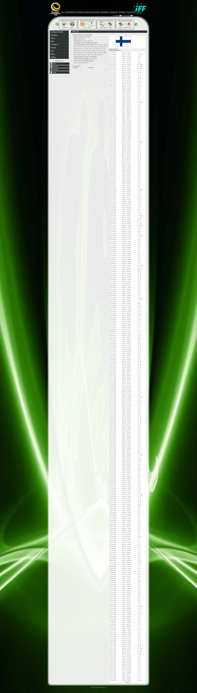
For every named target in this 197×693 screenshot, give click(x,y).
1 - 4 (139, 108)
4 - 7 (139, 373)
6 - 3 (139, 126)
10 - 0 (139, 574)
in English (118, 15)
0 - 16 (139, 72)
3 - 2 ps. (140, 265)
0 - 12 (139, 417)
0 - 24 (139, 160)
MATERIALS (122, 12)
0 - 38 (139, 273)
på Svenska (128, 15)
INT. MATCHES (131, 12)
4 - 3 (139, 192)
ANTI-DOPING (104, 12)
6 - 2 (139, 341)
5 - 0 (139, 634)
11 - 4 (139, 239)
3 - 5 (139, 124)
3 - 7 (139, 283)
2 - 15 (139, 365)
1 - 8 (139, 355)
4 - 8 (139, 427)
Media (52, 41)
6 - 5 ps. (140, 64)
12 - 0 (139, 82)
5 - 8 (139, 287)
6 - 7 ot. (140, 397)
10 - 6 (139, 152)
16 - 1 (139, 305)
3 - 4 (139, 110)
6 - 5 (139, 70)
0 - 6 (139, 184)
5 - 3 (139, 52)
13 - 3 (139, 469)
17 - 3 (139, 271)
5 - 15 (139, 401)
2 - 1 (139, 630)
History (53, 54)
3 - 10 (139, 203)
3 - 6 (139, 227)
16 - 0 (139, 500)
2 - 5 (139, 140)
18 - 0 (139, 78)
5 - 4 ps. (140, 66)
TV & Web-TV (54, 44)
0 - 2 (139, 632)
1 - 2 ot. (140, 650)
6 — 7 (106, 24)
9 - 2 (139, 221)
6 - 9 (139, 257)
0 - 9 (139, 592)
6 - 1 (139, 130)
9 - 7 (139, 391)
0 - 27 (139, 156)
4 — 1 (68, 24)
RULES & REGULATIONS (92, 12)
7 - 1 (139, 134)
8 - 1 (139, 62)
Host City (53, 47)
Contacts (53, 57)
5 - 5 (139, 188)
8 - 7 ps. (140, 494)
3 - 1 (139, 118)
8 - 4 (139, 112)
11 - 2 (139, 56)
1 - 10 (139, 277)
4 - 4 (139, 88)
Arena (52, 51)
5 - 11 (139, 297)
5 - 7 (139, 60)
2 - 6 (139, 148)
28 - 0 (139, 269)
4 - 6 (139, 90)
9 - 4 (139, 421)
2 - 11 (139, 489)
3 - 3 (139, 357)
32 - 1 (139, 158)
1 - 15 (139, 154)
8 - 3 (139, 106)
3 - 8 (139, 542)
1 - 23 (139, 223)
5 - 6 (139, 409)
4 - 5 (139, 136)
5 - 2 (139, 457)
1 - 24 (139, 86)
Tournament (54, 35)
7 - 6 (139, 309)
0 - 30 (139, 654)
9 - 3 (139, 104)
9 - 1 (139, 662)
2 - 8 (139, 335)
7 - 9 (139, 233)
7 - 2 (139, 201)
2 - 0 (139, 174)
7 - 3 (139, 98)
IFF (63, 12)
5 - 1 (139, 74)
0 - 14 (139, 628)
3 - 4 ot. (140, 299)
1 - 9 (139, 132)
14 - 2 (139, 349)
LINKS (139, 12)
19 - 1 (139, 219)
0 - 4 (139, 146)
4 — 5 (124, 24)
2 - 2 (139, 375)
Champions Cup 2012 (57, 32)
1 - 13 (139, 668)
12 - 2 (139, 345)
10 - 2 (139, 275)
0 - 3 (139, 596)
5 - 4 (139, 122)
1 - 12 (139, 200)
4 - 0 (139, 393)
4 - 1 (139, 301)
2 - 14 (139, 347)
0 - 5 (139, 178)
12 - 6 (139, 170)
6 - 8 (139, 359)
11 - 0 (139, 580)
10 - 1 (139, 638)
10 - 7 (139, 524)
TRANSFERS (113, 12)
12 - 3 (139, 231)
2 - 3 (139, 435)
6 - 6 (139, 209)
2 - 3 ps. (140, 648)
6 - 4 (139, 144)
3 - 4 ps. (140, 68)
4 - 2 (139, 180)
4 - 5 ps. (140, 215)
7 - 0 (139, 100)
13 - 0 (139, 367)
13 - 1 (139, 162)
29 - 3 (139, 303)
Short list (127, 682)
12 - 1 (139, 459)
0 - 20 (139, 461)
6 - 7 (139, 150)
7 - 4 (139, 295)
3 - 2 (139, 92)
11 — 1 (87, 24)
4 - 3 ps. (140, 54)
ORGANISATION (70, 12)
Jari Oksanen (93, 57)
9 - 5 (139, 205)
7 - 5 (139, 327)
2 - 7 (139, 58)
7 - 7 (139, 473)
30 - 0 (139, 646)
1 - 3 (139, 319)
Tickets (53, 38)
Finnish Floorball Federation (89, 43)
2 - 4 (139, 164)
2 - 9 (139, 251)
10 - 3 (139, 196)
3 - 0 (139, 588)
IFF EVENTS (79, 12)
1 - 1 (139, 674)
